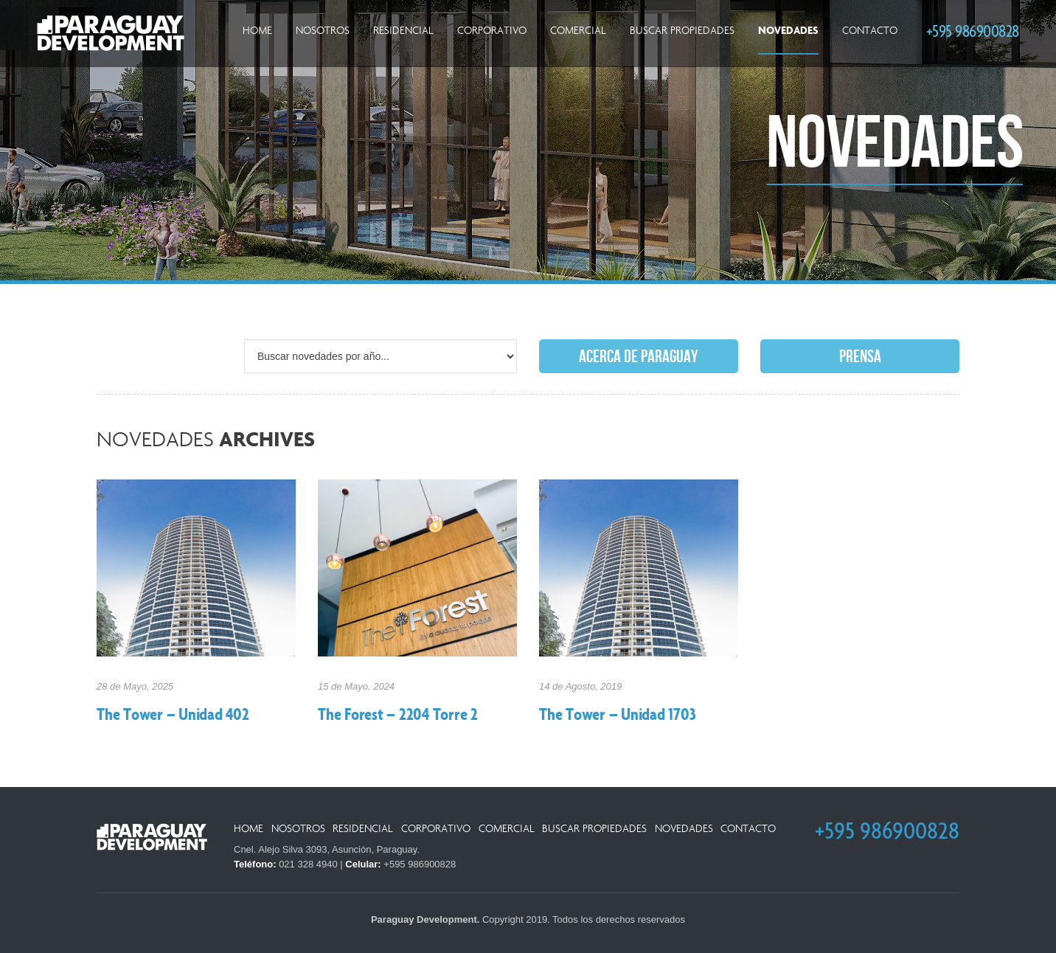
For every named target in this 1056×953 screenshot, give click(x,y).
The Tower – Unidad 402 (173, 715)
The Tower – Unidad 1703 (617, 715)
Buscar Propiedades (682, 30)
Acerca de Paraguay (638, 356)
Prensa (860, 356)
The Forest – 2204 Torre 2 (398, 715)
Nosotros (323, 30)
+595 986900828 (972, 31)
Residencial (403, 30)
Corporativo (492, 30)
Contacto (869, 30)
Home (257, 30)
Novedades (788, 30)
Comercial (578, 30)
